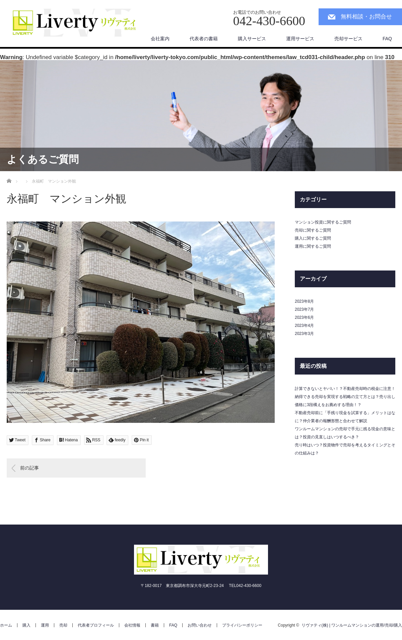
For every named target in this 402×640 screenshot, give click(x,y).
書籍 (155, 625)
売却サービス (348, 38)
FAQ (387, 38)
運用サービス (300, 38)
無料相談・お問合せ (366, 16)
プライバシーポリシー (242, 625)
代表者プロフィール (96, 625)
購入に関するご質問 (313, 238)
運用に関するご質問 (313, 246)
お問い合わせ (200, 625)
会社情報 (132, 625)
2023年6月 (304, 317)
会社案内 (160, 38)
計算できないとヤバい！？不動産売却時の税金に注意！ (345, 388)
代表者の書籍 (204, 38)
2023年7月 (304, 309)
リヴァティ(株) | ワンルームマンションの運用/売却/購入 (352, 625)
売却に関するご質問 (313, 230)
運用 (45, 625)
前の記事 (29, 468)
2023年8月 (304, 301)
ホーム (6, 625)
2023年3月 (304, 333)
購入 (26, 625)
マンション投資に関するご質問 (323, 222)
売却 (63, 625)
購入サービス (252, 38)
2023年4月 (304, 325)
